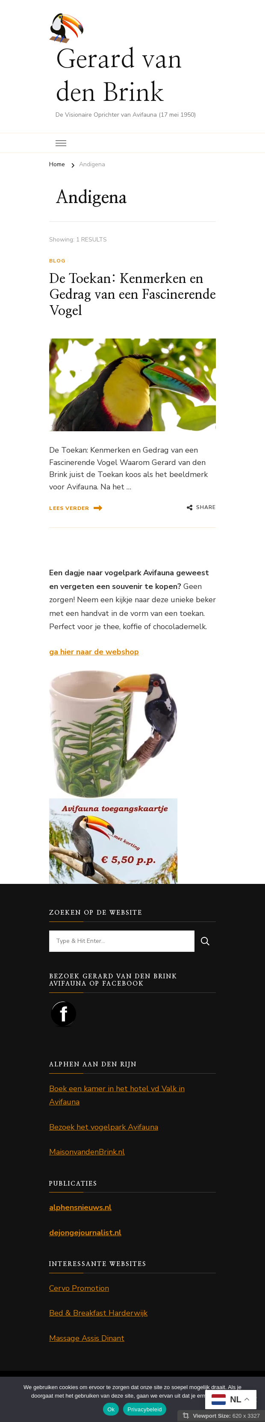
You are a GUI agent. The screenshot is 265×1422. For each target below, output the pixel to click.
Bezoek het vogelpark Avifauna (103, 1127)
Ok (111, 1409)
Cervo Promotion (79, 1288)
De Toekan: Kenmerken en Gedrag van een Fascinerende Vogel (132, 295)
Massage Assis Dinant (86, 1338)
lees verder (75, 507)
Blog (57, 260)
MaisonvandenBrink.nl (87, 1152)
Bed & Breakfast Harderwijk (98, 1313)
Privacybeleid (144, 1409)
